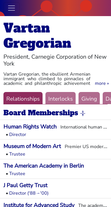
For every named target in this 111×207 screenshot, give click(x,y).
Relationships (23, 99)
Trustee (17, 154)
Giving (89, 99)
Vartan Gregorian (37, 35)
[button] (102, 83)
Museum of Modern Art (32, 146)
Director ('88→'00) (29, 193)
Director (17, 134)
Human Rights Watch (30, 127)
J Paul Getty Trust (25, 185)
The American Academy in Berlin (43, 166)
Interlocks (60, 99)
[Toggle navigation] (11, 8)
